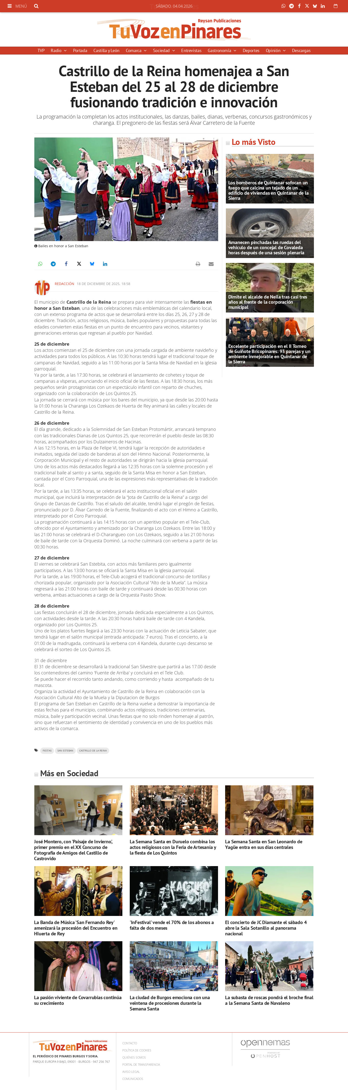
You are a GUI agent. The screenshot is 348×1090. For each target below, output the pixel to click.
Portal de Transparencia (141, 1065)
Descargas (301, 50)
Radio (57, 50)
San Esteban (65, 750)
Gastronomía (220, 50)
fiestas (47, 750)
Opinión (274, 50)
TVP (41, 50)
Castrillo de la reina (93, 750)
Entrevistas (191, 50)
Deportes (251, 50)
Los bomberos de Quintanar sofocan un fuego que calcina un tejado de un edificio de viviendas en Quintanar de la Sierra (268, 190)
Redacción (64, 283)
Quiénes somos (134, 1057)
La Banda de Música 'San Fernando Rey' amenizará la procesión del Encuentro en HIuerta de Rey (75, 928)
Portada (80, 50)
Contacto (129, 1043)
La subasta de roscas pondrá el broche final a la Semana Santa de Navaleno (269, 1000)
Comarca (134, 50)
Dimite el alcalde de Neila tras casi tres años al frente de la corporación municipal (267, 302)
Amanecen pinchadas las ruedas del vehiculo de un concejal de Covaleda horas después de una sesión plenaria (266, 247)
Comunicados (132, 1079)
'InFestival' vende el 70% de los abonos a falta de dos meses (172, 925)
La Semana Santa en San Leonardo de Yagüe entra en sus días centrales (263, 844)
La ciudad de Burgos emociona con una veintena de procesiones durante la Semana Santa (170, 1003)
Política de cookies (136, 1050)
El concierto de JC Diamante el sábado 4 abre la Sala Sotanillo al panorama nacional (266, 928)
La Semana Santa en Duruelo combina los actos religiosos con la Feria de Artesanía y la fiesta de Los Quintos (173, 847)
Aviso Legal (131, 1072)
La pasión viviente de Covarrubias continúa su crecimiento (78, 1000)
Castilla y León (106, 50)
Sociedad (162, 50)
